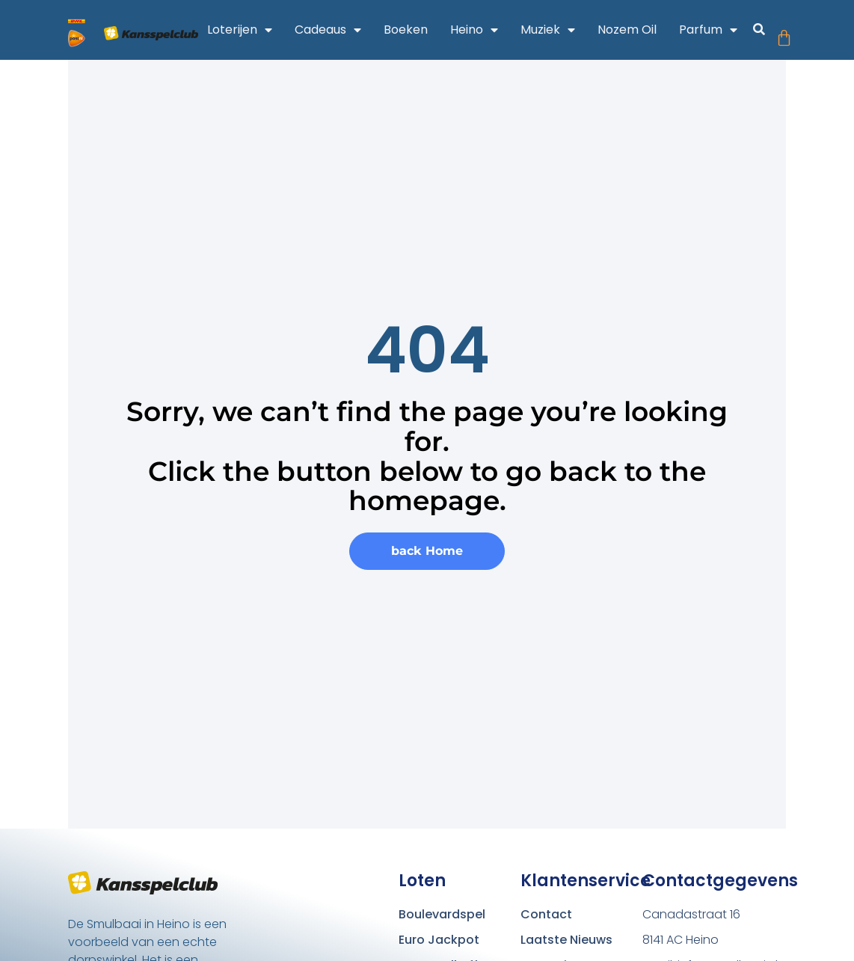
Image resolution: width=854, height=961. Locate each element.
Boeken (413, 29)
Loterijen (247, 30)
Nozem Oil (634, 29)
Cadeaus (335, 30)
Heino (482, 30)
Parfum (715, 30)
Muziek (555, 30)
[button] (766, 31)
